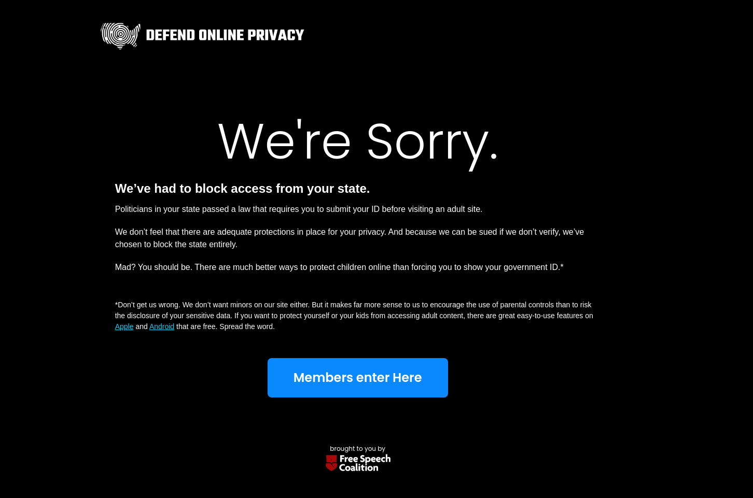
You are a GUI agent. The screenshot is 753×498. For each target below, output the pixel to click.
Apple (124, 326)
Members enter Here (358, 377)
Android (161, 326)
